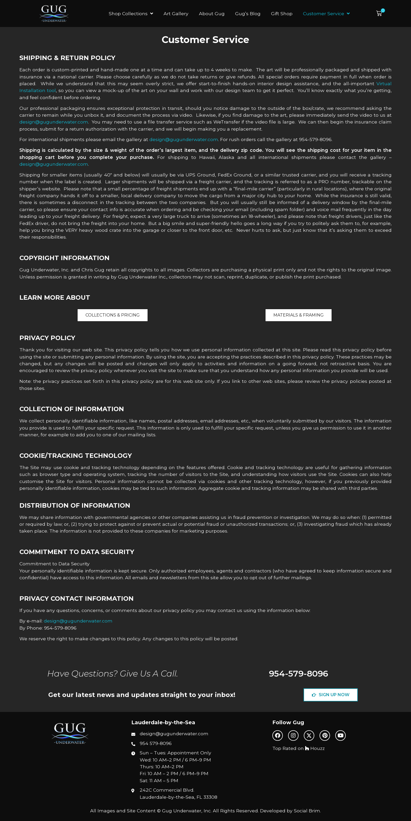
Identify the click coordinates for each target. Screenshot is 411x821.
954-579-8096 (298, 673)
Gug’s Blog (248, 13)
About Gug (212, 13)
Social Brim (307, 810)
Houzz (315, 748)
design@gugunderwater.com (53, 122)
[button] (380, 13)
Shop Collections (131, 14)
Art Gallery (176, 13)
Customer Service (326, 14)
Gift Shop (282, 13)
